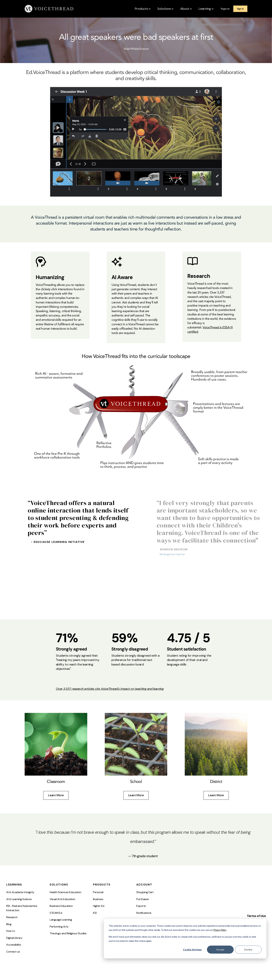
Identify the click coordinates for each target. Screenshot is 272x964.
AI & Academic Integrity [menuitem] (20, 892)
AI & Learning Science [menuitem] (19, 899)
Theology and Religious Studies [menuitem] (68, 933)
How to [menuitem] (10, 931)
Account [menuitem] (144, 884)
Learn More (56, 795)
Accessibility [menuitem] (13, 944)
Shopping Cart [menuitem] (145, 892)
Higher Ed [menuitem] (98, 906)
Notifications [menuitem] (143, 913)
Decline (248, 949)
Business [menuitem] (98, 899)
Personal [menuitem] (98, 892)
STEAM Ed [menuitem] (56, 913)
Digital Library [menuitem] (14, 938)
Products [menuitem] (101, 884)
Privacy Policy (219, 929)
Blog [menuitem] (8, 924)
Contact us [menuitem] (13, 951)
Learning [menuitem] (14, 884)
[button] (143, 8)
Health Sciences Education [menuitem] (65, 892)
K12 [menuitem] (95, 913)
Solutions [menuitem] (59, 884)
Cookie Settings (192, 949)
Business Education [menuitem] (61, 906)
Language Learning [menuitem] (61, 919)
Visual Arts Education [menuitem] (62, 899)
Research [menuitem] (11, 917)
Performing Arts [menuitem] (59, 926)
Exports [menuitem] (141, 906)
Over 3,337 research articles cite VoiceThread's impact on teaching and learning (110, 689)
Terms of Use (256, 916)
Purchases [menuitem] (142, 899)
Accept (220, 949)
